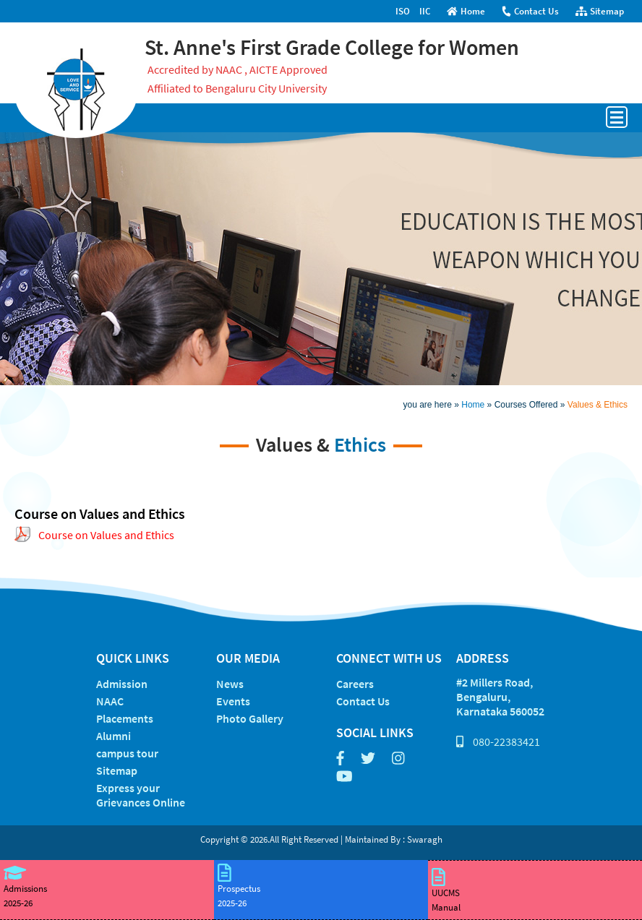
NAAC (110, 701)
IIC (424, 11)
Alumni (113, 735)
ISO (402, 11)
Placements (124, 718)
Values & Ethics (598, 405)
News (230, 683)
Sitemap (599, 11)
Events (233, 701)
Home (466, 11)
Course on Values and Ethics (106, 535)
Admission (121, 683)
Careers (355, 683)
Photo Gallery (249, 718)
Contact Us (530, 11)
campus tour (127, 753)
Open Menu (617, 117)
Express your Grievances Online (140, 795)
